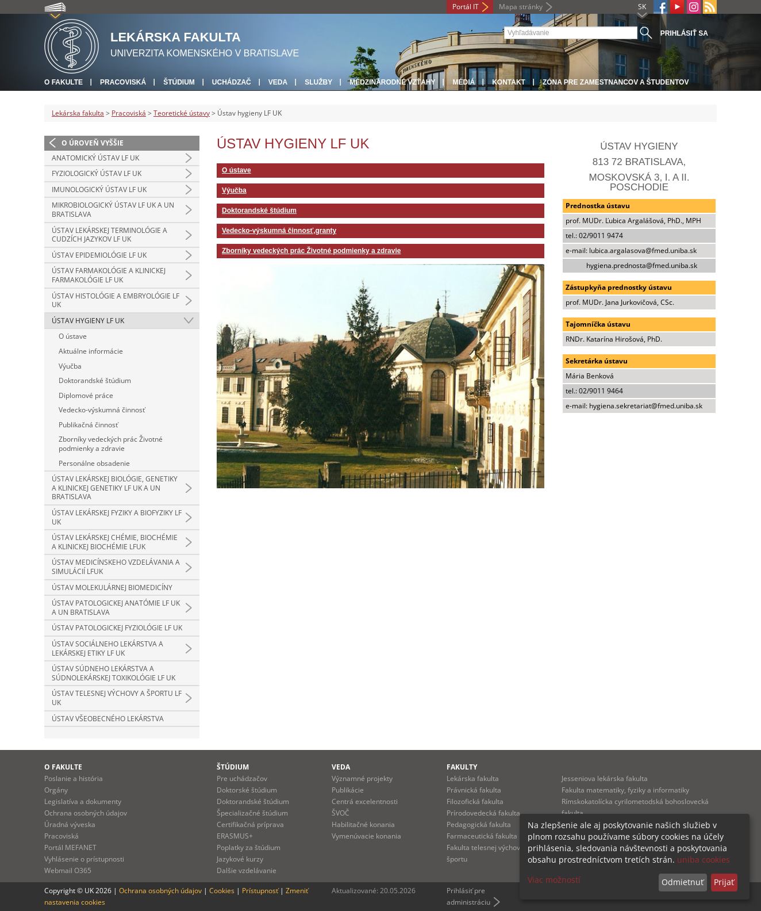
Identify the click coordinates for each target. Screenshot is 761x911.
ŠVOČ (340, 813)
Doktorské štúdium (247, 790)
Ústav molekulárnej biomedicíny (112, 587)
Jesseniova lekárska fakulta (605, 778)
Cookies (222, 890)
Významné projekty (362, 778)
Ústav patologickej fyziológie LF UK (117, 628)
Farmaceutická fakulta (482, 836)
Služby (318, 82)
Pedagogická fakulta (479, 824)
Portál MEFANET (70, 847)
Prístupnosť (260, 890)
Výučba (70, 366)
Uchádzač (231, 82)
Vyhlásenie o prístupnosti (84, 859)
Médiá (463, 82)
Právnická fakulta (474, 790)
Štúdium (179, 82)
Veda (277, 82)
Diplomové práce (86, 395)
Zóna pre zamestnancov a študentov (616, 82)
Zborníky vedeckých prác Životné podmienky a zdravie (111, 443)
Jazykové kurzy (240, 859)
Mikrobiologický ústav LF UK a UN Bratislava (113, 209)
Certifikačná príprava (250, 824)
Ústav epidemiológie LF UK (99, 255)
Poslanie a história (73, 778)
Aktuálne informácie (91, 351)
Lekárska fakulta (78, 113)
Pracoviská (123, 82)
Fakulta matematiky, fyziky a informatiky (625, 790)
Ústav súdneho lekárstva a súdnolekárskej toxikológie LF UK (113, 673)
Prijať (724, 881)
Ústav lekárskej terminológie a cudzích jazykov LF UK (109, 234)
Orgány (56, 790)
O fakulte (63, 82)
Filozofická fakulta (475, 801)
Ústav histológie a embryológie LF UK (115, 300)
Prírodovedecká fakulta (483, 813)
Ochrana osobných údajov (85, 813)
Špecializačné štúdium (252, 813)
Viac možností (554, 879)
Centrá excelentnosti (365, 801)
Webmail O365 (67, 870)
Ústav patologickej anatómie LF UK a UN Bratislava (116, 607)
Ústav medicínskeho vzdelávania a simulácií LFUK (116, 566)
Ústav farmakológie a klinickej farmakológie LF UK (109, 275)
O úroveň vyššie (93, 143)
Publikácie (348, 790)
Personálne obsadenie (94, 463)
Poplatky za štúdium (248, 847)
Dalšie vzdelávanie (246, 870)
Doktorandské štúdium (95, 380)
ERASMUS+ (235, 836)
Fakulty (462, 767)
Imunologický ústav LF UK (99, 189)
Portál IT (465, 7)
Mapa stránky (521, 7)
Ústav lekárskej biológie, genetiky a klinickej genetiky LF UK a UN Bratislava (115, 488)
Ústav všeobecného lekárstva (108, 719)
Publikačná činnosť (88, 425)
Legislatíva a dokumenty (82, 801)
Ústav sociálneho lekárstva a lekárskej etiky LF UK (107, 648)
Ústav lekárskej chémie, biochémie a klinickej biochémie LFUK (115, 542)
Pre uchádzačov (242, 778)
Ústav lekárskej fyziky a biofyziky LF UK (117, 517)
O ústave (73, 336)
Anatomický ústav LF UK (95, 158)
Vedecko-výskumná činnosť (102, 410)
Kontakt (508, 82)
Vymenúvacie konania (366, 836)
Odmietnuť (683, 881)
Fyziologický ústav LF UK (96, 173)
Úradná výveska (69, 824)
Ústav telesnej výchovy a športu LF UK (117, 697)
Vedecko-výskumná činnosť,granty (279, 231)
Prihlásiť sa (684, 33)
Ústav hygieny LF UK (88, 321)
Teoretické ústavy (181, 113)
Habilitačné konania (363, 824)
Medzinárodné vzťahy (392, 82)
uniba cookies (703, 859)
